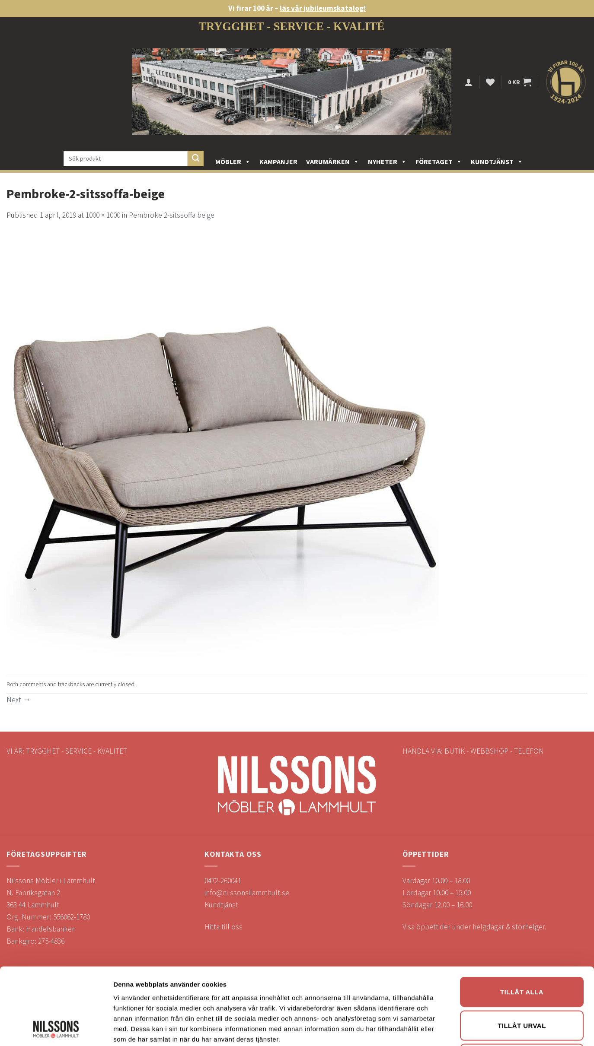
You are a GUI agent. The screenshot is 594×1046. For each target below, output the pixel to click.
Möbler (233, 161)
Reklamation (26, 1012)
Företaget (438, 161)
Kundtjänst (497, 161)
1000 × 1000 (103, 215)
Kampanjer (278, 161)
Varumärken (332, 161)
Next (18, 699)
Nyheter (387, 161)
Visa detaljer (469, 966)
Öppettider (24, 1025)
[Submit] (196, 159)
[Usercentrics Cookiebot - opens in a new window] (56, 966)
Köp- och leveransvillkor (44, 1000)
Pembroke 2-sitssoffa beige (171, 215)
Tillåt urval (522, 891)
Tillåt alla (521, 857)
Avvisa (521, 924)
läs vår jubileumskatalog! (323, 8)
